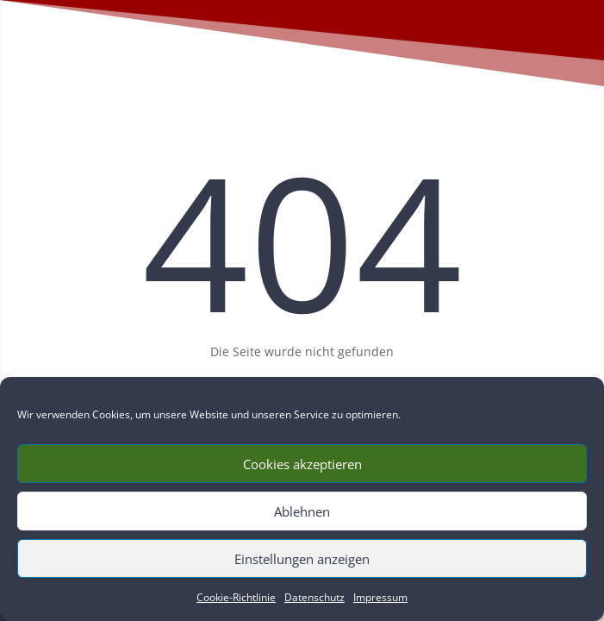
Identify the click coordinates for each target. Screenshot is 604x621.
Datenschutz (314, 597)
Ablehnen (302, 511)
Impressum (380, 597)
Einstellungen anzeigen (302, 559)
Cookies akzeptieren (302, 464)
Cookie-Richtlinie (236, 597)
